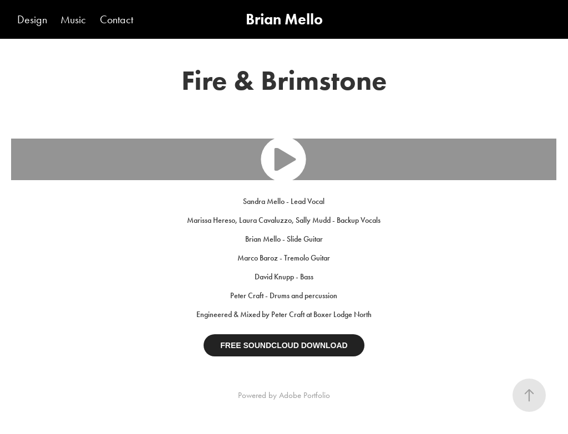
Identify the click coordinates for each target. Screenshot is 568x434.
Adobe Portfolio (304, 395)
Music (73, 19)
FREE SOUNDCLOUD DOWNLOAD (283, 345)
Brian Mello (284, 19)
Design (32, 19)
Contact (116, 19)
